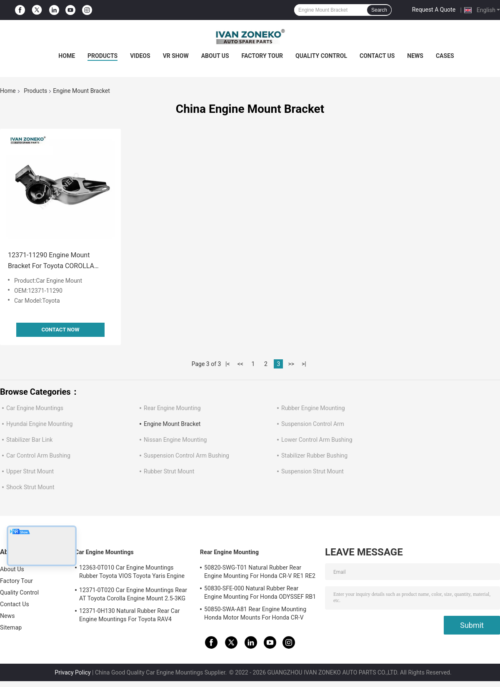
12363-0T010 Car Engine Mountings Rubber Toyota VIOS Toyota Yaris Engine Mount (132, 573)
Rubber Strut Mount (169, 471)
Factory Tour (262, 55)
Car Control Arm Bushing (38, 455)
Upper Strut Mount (30, 471)
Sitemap (11, 627)
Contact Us (377, 55)
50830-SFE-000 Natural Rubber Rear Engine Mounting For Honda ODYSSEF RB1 (260, 592)
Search (379, 10)
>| (304, 364)
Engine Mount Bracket (172, 424)
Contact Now (60, 329)
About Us (215, 55)
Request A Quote (433, 9)
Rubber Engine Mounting (313, 408)
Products (103, 55)
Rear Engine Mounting (172, 408)
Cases (445, 55)
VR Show (176, 55)
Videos (140, 55)
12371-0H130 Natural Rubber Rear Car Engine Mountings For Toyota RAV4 (129, 614)
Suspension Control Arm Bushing (186, 455)
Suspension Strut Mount (312, 471)
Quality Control (321, 55)
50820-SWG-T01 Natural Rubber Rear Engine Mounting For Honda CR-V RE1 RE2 (259, 571)
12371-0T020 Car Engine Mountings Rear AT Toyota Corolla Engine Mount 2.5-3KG (133, 594)
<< (240, 364)
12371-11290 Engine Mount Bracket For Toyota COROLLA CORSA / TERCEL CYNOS (51, 261)
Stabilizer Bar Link (29, 439)
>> (291, 364)
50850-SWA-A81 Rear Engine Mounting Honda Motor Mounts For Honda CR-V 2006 (255, 614)
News (415, 55)
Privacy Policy (72, 672)
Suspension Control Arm (312, 424)
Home (66, 55)
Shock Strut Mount (30, 487)
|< (227, 364)
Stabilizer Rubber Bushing (314, 455)
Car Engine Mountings (34, 408)
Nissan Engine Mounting (175, 439)
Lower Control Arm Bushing (316, 439)
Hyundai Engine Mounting (39, 424)
